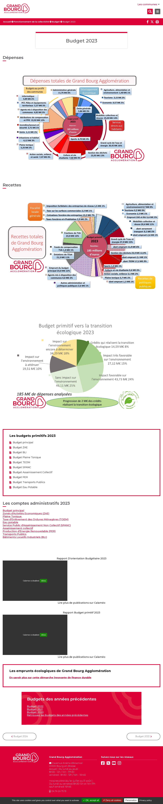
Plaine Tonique (12, 516)
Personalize (131, 800)
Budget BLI (19, 452)
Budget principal (23, 442)
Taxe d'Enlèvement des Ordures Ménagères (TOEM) (35, 519)
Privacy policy (145, 800)
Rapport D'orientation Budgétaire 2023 (81, 558)
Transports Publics (14, 534)
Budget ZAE (20, 447)
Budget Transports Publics (29, 482)
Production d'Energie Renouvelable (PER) (29, 531)
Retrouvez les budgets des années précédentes (57, 715)
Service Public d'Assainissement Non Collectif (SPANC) (37, 525)
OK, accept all (91, 800)
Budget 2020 (35, 712)
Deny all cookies (112, 800)
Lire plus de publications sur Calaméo (81, 602)
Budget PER (20, 477)
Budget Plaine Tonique (27, 457)
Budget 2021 (35, 709)
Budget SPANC (22, 467)
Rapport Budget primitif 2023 (81, 612)
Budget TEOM (21, 462)
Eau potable (10, 522)
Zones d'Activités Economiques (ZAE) (26, 513)
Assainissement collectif (18, 528)
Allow (43, 581)
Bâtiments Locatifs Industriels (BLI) (25, 537)
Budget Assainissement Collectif (32, 472)
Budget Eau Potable (25, 487)
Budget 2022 (35, 706)
